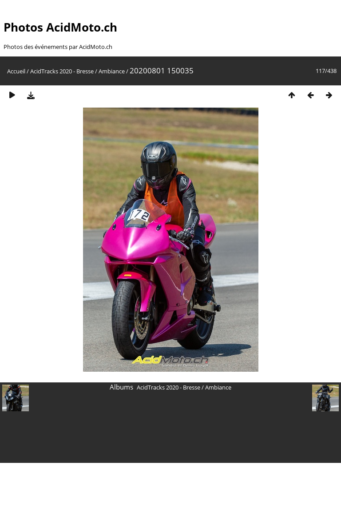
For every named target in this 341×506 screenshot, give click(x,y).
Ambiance (112, 71)
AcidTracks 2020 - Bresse (62, 71)
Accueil (16, 71)
